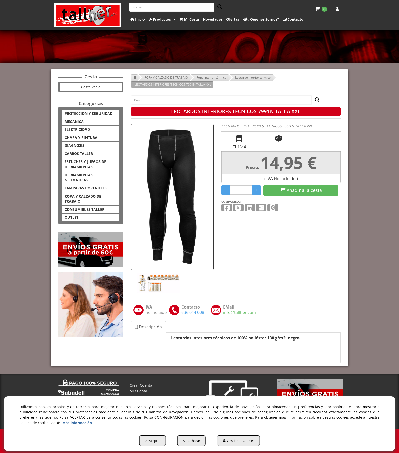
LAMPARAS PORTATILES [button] (86, 188)
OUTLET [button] (71, 217)
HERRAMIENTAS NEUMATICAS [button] (79, 177)
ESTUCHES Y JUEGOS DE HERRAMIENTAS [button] (85, 164)
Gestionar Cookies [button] (238, 440)
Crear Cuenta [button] (141, 385)
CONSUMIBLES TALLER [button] (84, 209)
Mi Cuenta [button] (138, 391)
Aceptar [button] (153, 440)
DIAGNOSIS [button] (74, 145)
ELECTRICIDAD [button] (77, 129)
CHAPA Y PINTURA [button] (81, 137)
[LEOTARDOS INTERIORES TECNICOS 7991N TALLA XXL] (172, 197)
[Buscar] (218, 7)
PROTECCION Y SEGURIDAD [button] (88, 113)
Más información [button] (77, 422)
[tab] (148, 327)
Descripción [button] (148, 327)
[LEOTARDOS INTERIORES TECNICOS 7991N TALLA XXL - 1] (158, 282)
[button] (87, 15)
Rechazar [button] (191, 440)
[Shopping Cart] (300, 190)
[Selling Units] (241, 190)
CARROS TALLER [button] (79, 153)
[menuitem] (321, 9)
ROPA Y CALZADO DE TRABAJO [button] (83, 199)
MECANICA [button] (74, 121)
